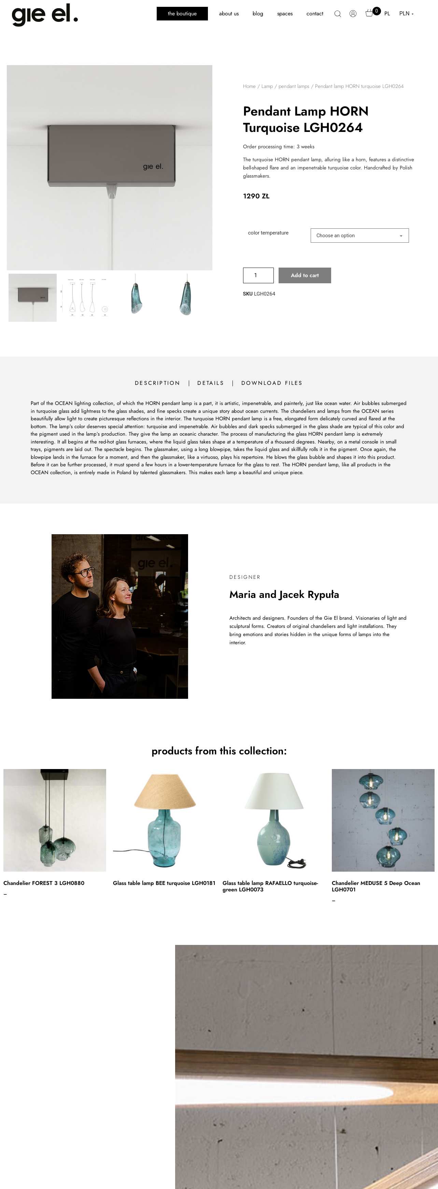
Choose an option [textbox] (335, 236)
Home (249, 86)
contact (315, 13)
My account (353, 17)
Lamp (267, 86)
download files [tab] (272, 383)
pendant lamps (294, 86)
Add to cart (305, 275)
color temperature (268, 233)
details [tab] (210, 383)
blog (258, 13)
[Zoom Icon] (109, 167)
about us (229, 13)
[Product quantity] (258, 275)
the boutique (182, 13)
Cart (369, 16)
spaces (285, 13)
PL (387, 13)
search (338, 17)
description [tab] (157, 383)
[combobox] (360, 235)
